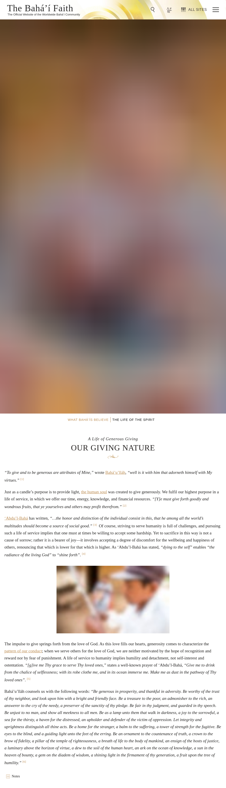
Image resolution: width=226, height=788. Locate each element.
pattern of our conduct (23, 651)
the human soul (94, 492)
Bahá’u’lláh (115, 472)
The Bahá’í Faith (40, 7)
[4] (83, 553)
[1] (22, 479)
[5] (28, 678)
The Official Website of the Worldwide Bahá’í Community (44, 14)
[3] (95, 524)
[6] (24, 761)
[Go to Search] (153, 9)
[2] (124, 505)
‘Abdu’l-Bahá (16, 518)
